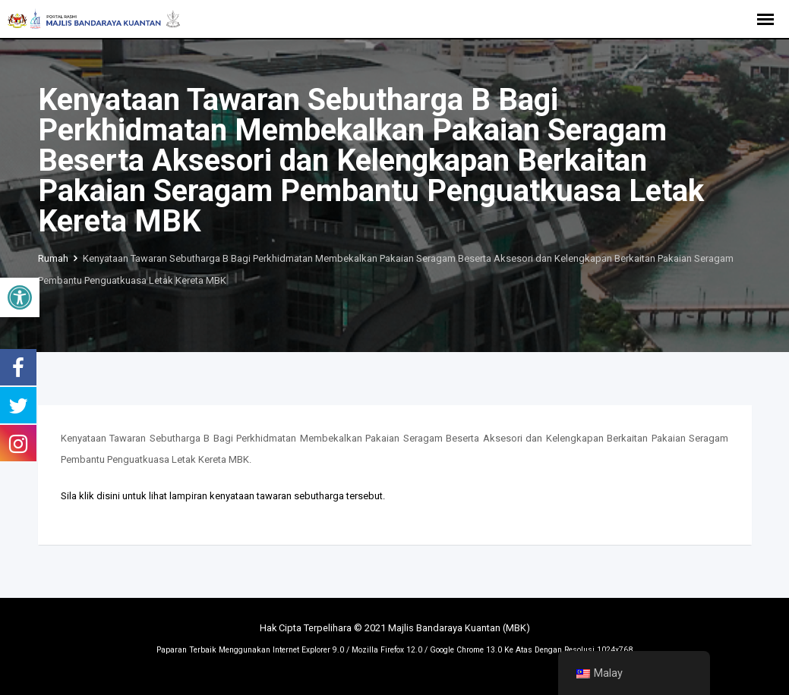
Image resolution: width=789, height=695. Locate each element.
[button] (19, 297)
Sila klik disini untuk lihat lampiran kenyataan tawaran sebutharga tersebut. (223, 496)
